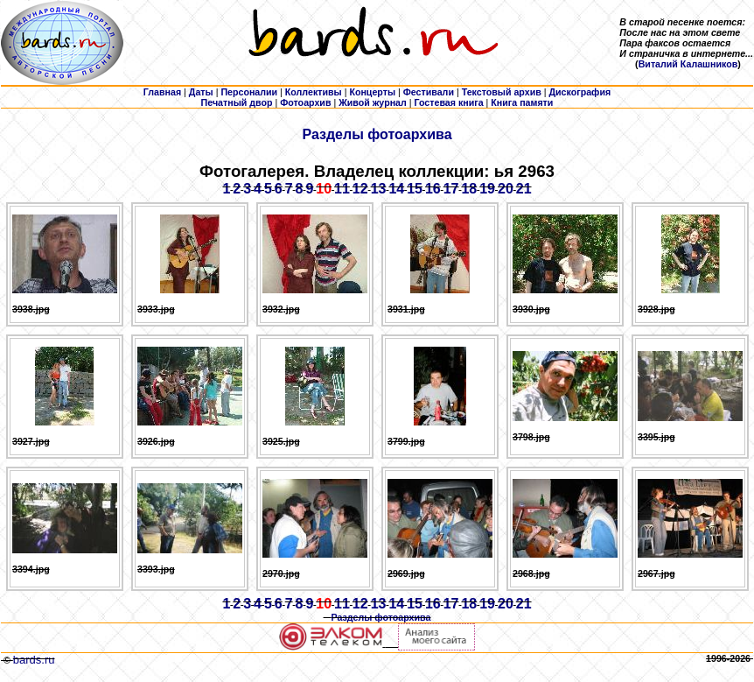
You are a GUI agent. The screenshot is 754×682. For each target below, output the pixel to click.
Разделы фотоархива (376, 134)
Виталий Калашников (688, 64)
